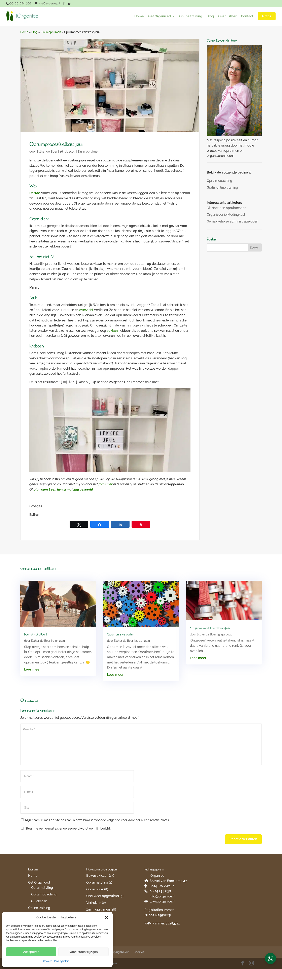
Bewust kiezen (97, 876)
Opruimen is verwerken (120, 634)
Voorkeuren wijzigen (83, 952)
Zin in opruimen (51, 32)
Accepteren (31, 952)
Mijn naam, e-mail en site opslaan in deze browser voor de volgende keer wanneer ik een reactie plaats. (97, 820)
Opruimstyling (42, 888)
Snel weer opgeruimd (102, 896)
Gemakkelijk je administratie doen (232, 221)
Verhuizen (93, 903)
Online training (190, 16)
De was (34, 193)
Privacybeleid (61, 961)
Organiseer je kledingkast (226, 214)
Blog (210, 16)
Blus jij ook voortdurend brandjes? (210, 628)
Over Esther (227, 16)
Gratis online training (222, 187)
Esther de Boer (47, 151)
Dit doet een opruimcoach (226, 208)
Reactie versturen (243, 839)
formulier (105, 484)
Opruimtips (94, 889)
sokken (112, 331)
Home (139, 16)
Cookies (47, 961)
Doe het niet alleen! (35, 634)
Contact (247, 16)
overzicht (86, 310)
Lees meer (32, 669)
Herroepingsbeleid (117, 952)
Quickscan (39, 901)
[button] (107, 918)
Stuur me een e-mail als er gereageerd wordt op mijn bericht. (66, 828)
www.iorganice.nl (162, 901)
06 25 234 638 (20, 3)
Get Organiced (159, 16)
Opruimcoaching (219, 181)
